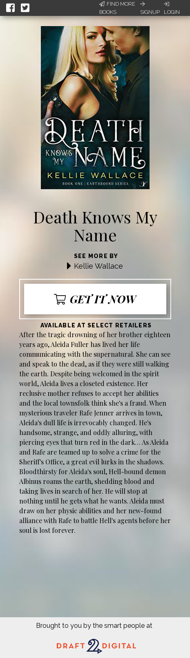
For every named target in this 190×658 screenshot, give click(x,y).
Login (172, 8)
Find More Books (117, 8)
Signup (150, 8)
